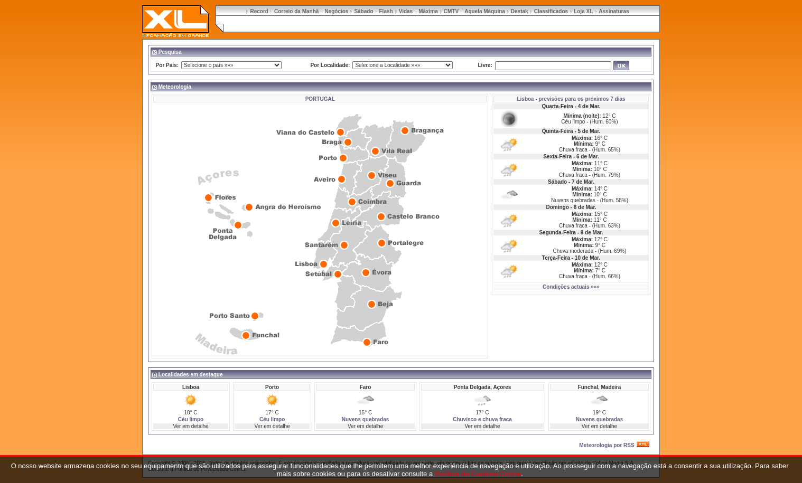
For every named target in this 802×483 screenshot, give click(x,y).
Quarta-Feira (557, 106)
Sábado (363, 11)
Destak (519, 11)
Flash (386, 11)
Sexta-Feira (557, 156)
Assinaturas (614, 11)
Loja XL (583, 11)
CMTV (451, 11)
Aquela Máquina (484, 11)
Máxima (428, 11)
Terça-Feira (556, 258)
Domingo (557, 207)
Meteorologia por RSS (606, 445)
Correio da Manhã (296, 11)
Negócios (336, 11)
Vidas (406, 11)
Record (259, 11)
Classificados (551, 11)
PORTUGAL (320, 99)
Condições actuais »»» (571, 287)
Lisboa (525, 99)
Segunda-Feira (557, 232)
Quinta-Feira (557, 131)
